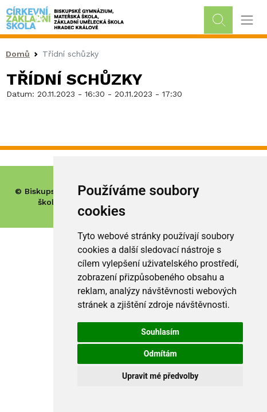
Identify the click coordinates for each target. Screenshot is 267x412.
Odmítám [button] (160, 353)
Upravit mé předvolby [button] (160, 376)
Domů (18, 53)
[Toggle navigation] (247, 20)
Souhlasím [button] (160, 331)
